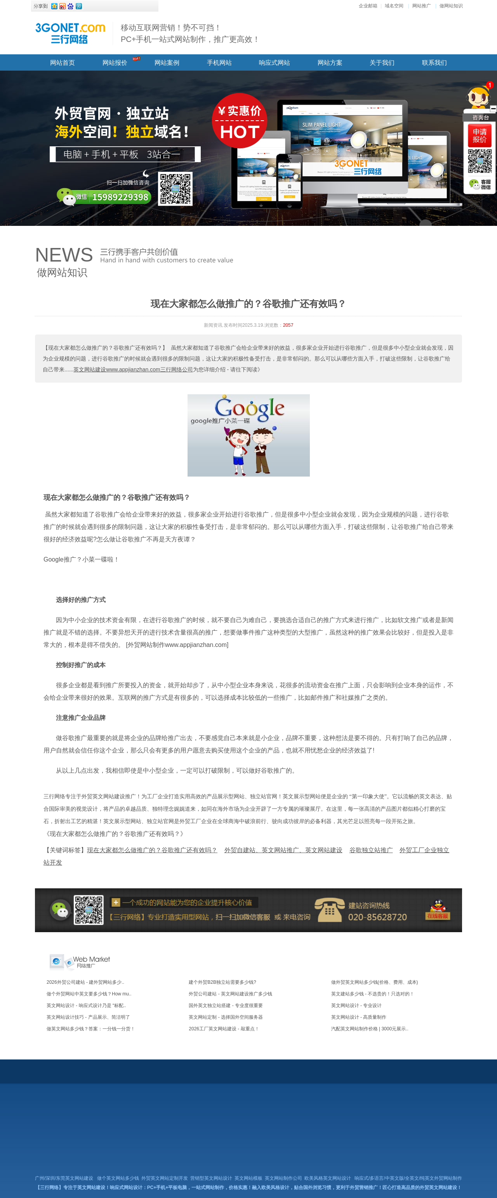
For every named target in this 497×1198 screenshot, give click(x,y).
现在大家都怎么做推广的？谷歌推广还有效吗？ (116, 497)
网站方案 (330, 62)
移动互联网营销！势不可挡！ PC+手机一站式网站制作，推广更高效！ (190, 33)
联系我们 (434, 62)
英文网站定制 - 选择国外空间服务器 (226, 1017)
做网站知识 (451, 6)
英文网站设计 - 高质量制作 (359, 1017)
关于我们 (382, 62)
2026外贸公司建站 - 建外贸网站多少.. (85, 982)
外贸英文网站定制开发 (164, 1178)
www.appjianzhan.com (196, 644)
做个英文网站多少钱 (118, 1178)
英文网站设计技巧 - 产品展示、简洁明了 (88, 1017)
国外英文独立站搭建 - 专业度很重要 (226, 1005)
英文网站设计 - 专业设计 (356, 1005)
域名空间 (394, 6)
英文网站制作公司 (283, 1178)
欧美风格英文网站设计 (327, 1178)
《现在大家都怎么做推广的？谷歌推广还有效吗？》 (114, 833)
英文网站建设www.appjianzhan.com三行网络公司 (133, 369)
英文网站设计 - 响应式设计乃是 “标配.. (86, 1005)
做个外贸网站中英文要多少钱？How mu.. (89, 994)
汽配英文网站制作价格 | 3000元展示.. (369, 1029)
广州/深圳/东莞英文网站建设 (64, 1178)
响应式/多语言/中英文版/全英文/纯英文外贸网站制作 (408, 1178)
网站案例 (167, 62)
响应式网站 (274, 62)
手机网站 (219, 62)
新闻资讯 (213, 325)
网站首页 (62, 62)
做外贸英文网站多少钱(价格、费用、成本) (374, 982)
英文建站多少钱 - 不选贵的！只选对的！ (373, 994)
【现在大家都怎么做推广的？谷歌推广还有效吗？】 (105, 348)
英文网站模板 (248, 1178)
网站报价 (115, 62)
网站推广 (421, 6)
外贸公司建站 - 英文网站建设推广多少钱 (230, 994)
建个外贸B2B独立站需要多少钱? (222, 982)
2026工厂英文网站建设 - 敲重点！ (224, 1029)
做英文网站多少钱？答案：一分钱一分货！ (91, 1029)
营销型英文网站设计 (211, 1178)
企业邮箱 (368, 6)
